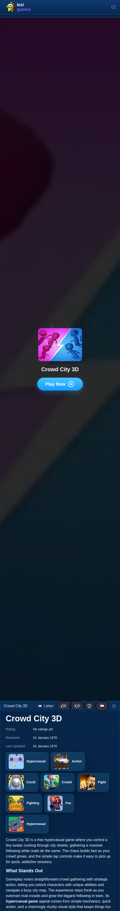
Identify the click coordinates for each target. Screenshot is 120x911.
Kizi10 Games (25, 7)
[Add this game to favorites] (90, 706)
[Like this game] (63, 706)
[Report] (102, 706)
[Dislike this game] (77, 706)
